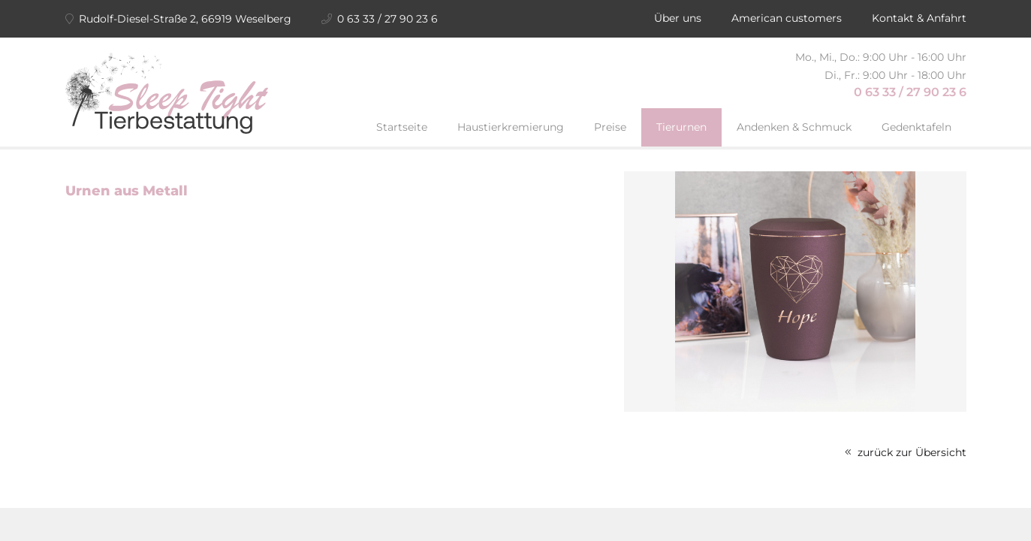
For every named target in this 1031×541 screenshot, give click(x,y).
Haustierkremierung (510, 127)
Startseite (401, 127)
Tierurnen (681, 127)
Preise (610, 127)
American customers (786, 18)
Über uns (677, 18)
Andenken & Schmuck (794, 127)
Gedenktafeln (916, 127)
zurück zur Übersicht (905, 452)
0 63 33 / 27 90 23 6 (910, 92)
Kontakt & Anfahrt (919, 18)
